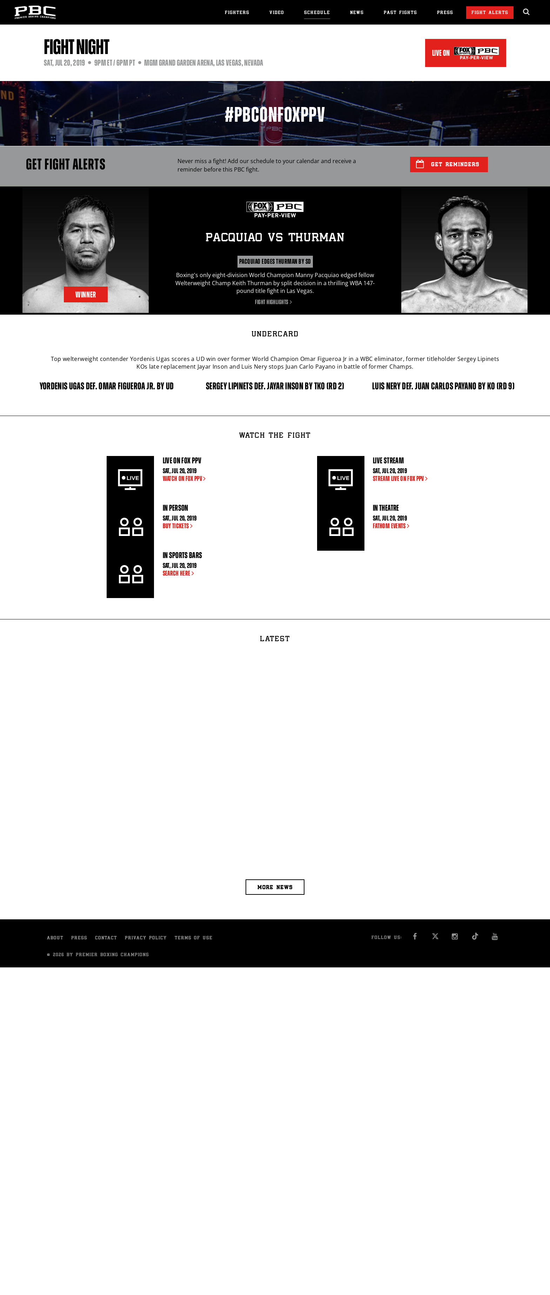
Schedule (317, 13)
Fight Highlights (275, 302)
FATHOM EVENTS (392, 526)
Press (445, 13)
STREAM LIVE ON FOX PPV (401, 478)
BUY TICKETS (179, 526)
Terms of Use (194, 938)
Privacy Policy (146, 938)
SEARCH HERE (180, 573)
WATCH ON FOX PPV (186, 478)
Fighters (237, 13)
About (55, 938)
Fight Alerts (489, 13)
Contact (106, 938)
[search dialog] (526, 12)
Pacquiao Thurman (275, 238)
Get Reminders (447, 164)
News (357, 13)
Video (276, 13)
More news (275, 888)
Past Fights (400, 13)
